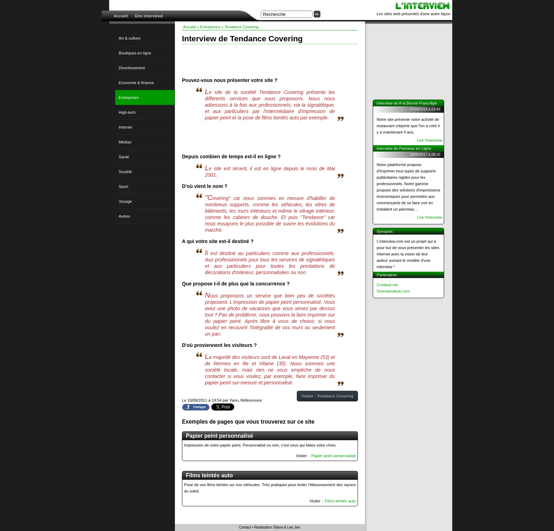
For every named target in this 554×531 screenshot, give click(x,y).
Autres (124, 216)
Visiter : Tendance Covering (327, 396)
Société (125, 172)
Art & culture (130, 38)
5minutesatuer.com (393, 291)
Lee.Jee (293, 527)
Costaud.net (387, 285)
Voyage (125, 201)
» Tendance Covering (240, 27)
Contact (245, 527)
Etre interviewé (149, 16)
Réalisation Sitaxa (268, 527)
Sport (123, 186)
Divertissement (132, 68)
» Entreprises (208, 27)
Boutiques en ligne (135, 53)
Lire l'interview (429, 140)
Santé (124, 157)
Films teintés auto (340, 501)
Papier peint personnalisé (333, 456)
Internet (125, 127)
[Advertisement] (270, 60)
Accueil (121, 16)
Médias (125, 142)
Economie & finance (136, 83)
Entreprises (129, 97)
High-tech (127, 112)
